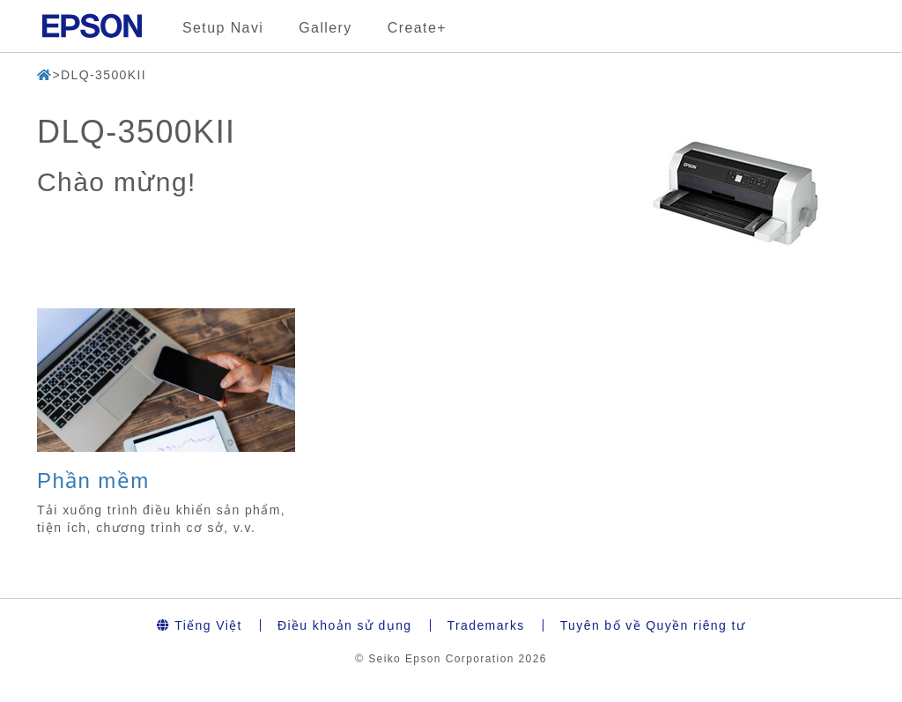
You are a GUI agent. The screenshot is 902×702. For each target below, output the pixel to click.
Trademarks (486, 625)
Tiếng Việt (199, 625)
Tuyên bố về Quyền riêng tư (653, 625)
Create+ (417, 27)
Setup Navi (222, 27)
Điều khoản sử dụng (344, 625)
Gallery (325, 27)
